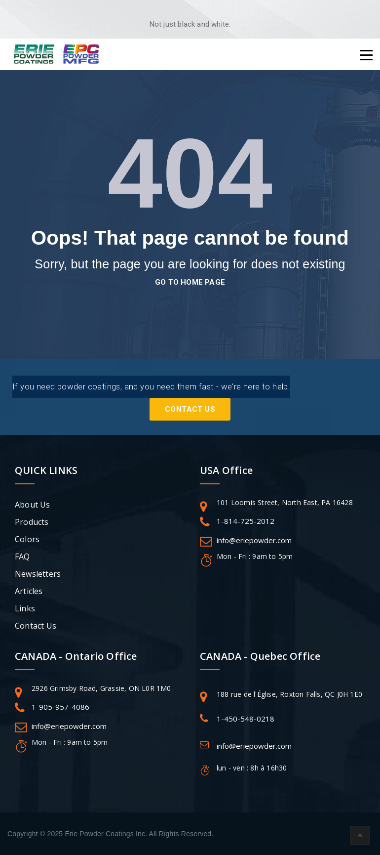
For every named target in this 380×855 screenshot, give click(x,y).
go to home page (190, 282)
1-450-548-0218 (245, 719)
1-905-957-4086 (60, 707)
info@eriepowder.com (254, 540)
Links (25, 608)
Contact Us (190, 409)
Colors (27, 539)
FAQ (22, 556)
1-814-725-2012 (245, 521)
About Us (32, 504)
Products (32, 521)
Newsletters (38, 573)
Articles (29, 591)
